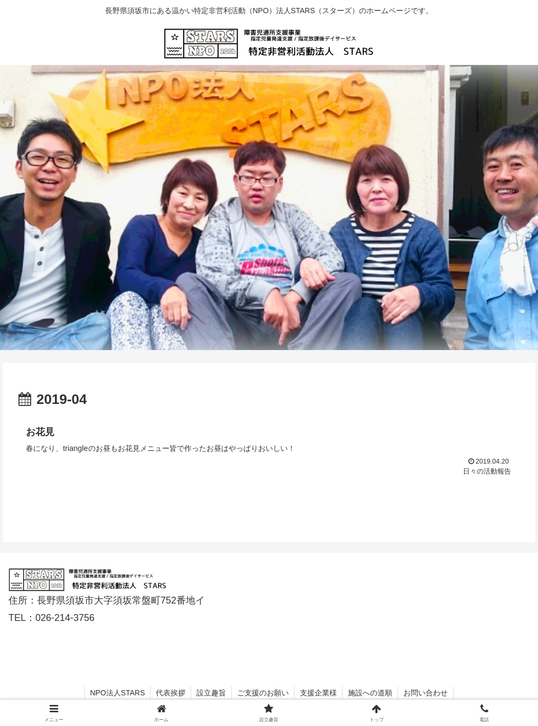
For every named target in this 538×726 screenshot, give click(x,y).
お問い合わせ (425, 693)
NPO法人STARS (117, 693)
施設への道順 (370, 693)
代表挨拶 (170, 693)
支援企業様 (318, 693)
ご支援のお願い (263, 693)
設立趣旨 (211, 693)
